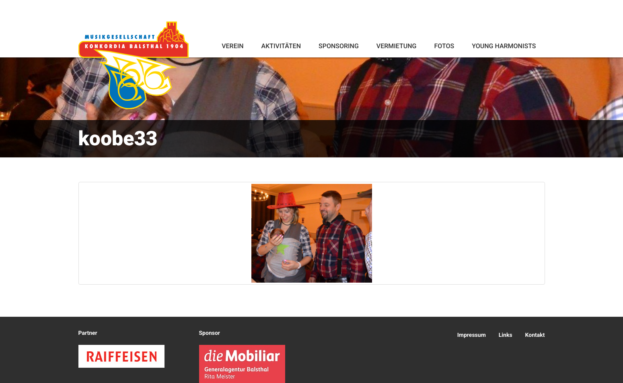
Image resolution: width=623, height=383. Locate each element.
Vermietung (396, 46)
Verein (232, 46)
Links (505, 335)
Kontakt (535, 335)
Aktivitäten (281, 46)
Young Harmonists (504, 46)
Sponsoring (339, 46)
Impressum (471, 335)
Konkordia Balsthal (133, 65)
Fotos (444, 46)
